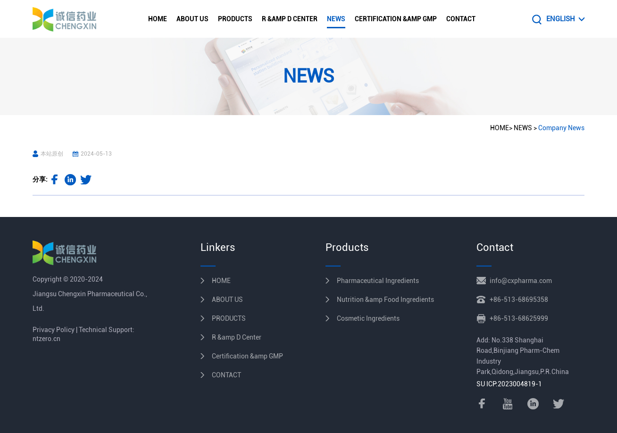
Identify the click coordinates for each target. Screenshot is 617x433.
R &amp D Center (289, 19)
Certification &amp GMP (396, 19)
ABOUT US (192, 19)
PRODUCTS (235, 19)
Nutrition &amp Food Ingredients (385, 299)
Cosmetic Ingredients (368, 318)
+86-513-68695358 (519, 299)
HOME (157, 19)
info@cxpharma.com (521, 280)
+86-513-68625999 (519, 318)
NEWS (336, 19)
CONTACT (460, 19)
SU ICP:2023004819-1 (509, 384)
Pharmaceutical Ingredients (378, 280)
